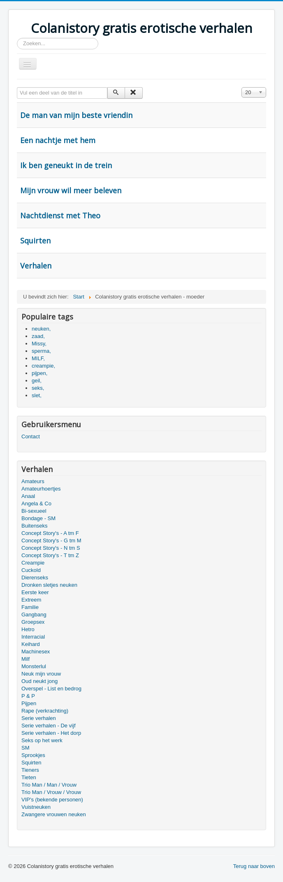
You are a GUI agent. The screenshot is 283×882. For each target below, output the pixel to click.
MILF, (38, 358)
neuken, (41, 329)
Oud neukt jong (39, 681)
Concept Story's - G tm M (51, 540)
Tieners (30, 770)
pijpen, (39, 373)
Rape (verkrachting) (44, 711)
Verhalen (35, 266)
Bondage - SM (38, 518)
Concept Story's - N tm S (50, 548)
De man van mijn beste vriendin (76, 115)
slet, (37, 395)
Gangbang (33, 614)
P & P (28, 696)
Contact (30, 436)
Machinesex (35, 651)
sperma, (41, 351)
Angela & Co (36, 503)
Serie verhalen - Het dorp (51, 733)
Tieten (28, 777)
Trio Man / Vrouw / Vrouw (51, 792)
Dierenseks (34, 577)
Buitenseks (34, 526)
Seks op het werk (42, 740)
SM (25, 748)
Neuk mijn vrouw (41, 674)
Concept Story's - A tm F (50, 533)
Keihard (30, 644)
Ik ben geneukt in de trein (66, 165)
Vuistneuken (36, 807)
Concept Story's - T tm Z (50, 555)
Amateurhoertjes (40, 489)
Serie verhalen (38, 718)
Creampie (32, 563)
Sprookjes (33, 755)
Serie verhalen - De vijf (48, 725)
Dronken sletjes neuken (49, 585)
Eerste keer (35, 592)
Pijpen (28, 703)
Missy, (39, 343)
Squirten (35, 240)
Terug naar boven (254, 866)
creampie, (43, 366)
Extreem (31, 600)
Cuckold (31, 570)
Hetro (28, 629)
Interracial (33, 637)
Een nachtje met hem (57, 140)
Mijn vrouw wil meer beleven (70, 190)
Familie (30, 607)
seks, (38, 388)
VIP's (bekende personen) (52, 799)
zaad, (38, 336)
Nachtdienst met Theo (60, 215)
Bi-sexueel (33, 511)
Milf (25, 659)
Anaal (28, 496)
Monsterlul (33, 666)
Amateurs (32, 481)
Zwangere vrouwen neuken (53, 814)
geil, (37, 380)
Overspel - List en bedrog (51, 688)
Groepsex (32, 622)
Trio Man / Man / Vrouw (49, 785)
